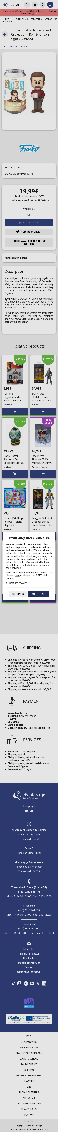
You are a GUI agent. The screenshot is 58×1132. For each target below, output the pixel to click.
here (17, 575)
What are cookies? (19, 582)
